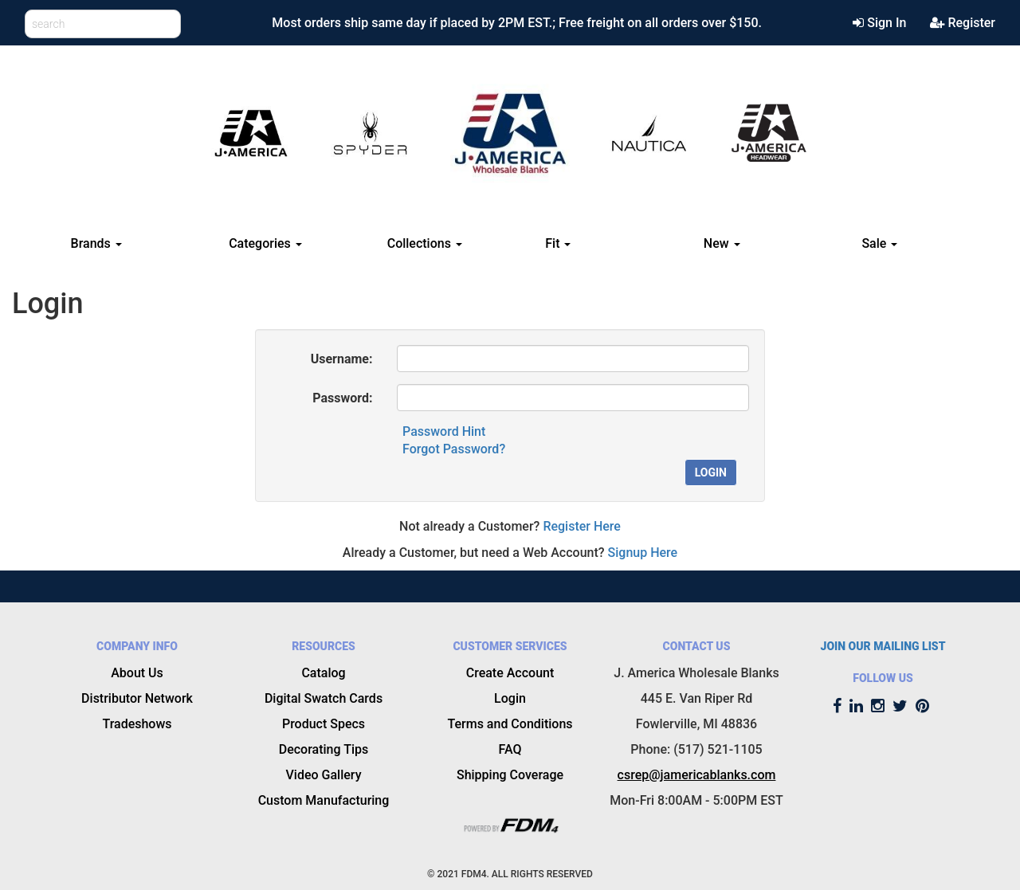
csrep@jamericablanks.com (697, 774)
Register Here (582, 526)
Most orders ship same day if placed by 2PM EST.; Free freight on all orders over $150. (517, 22)
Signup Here (643, 552)
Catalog (323, 672)
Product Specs (323, 723)
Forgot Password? (453, 449)
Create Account (510, 672)
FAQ (510, 749)
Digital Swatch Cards (323, 698)
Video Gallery (324, 774)
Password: (342, 398)
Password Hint (443, 431)
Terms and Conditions (509, 723)
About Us (137, 672)
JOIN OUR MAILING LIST (883, 646)
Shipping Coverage (510, 774)
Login (711, 472)
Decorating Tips (324, 749)
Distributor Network (137, 698)
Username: (342, 359)
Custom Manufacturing (324, 800)
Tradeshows (136, 723)
